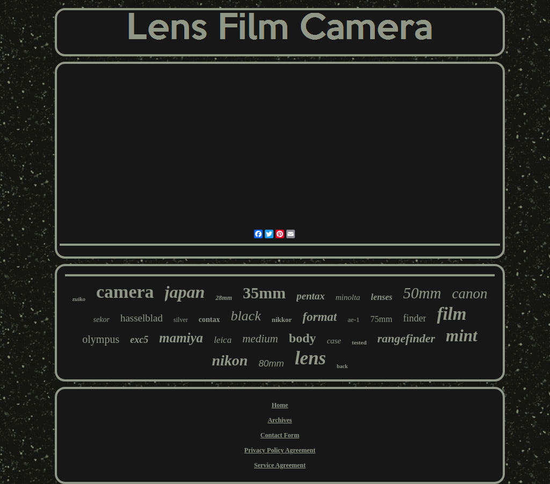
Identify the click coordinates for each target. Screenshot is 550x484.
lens (310, 358)
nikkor (282, 320)
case (334, 340)
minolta (348, 297)
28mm (223, 298)
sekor (101, 320)
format (319, 317)
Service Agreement (280, 465)
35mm (264, 293)
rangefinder (407, 338)
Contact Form (279, 435)
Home (280, 405)
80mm (271, 363)
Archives (279, 420)
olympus (100, 339)
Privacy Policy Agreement (279, 450)
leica (222, 340)
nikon (230, 360)
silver (180, 320)
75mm (382, 319)
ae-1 (353, 320)
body (302, 338)
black (245, 316)
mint (461, 335)
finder (414, 318)
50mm (422, 293)
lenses (382, 297)
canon (469, 293)
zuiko (79, 299)
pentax (310, 296)
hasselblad (141, 318)
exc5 (139, 339)
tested (359, 342)
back (342, 366)
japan (185, 292)
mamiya (181, 338)
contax (209, 320)
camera (125, 292)
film (451, 314)
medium (260, 338)
